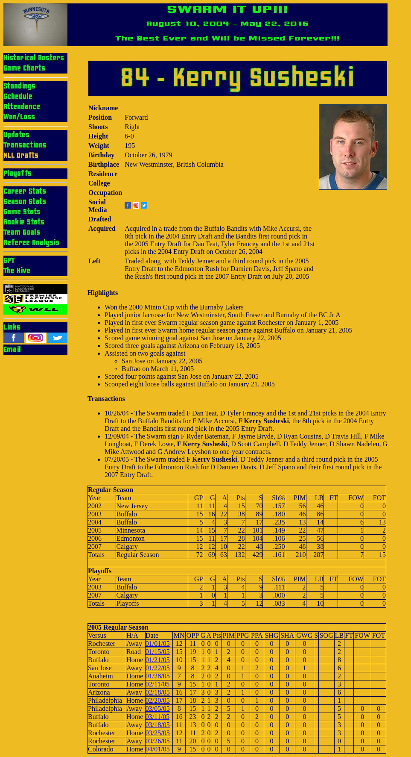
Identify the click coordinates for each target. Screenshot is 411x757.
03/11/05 (157, 716)
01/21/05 (158, 659)
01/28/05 (158, 676)
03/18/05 (158, 724)
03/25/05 (158, 732)
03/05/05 (158, 708)
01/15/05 (158, 651)
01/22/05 (158, 668)
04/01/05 (158, 749)
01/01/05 (158, 643)
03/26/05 (158, 741)
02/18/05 (158, 692)
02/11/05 (157, 684)
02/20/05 (158, 700)
